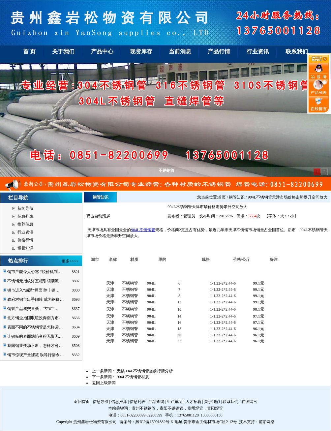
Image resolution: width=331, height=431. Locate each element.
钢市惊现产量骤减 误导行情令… (35, 355)
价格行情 (25, 240)
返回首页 (82, 401)
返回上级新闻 (104, 383)
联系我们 (230, 401)
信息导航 (100, 401)
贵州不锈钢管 (144, 408)
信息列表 (25, 216)
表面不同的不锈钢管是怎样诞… (35, 327)
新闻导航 (25, 208)
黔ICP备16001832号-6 (154, 421)
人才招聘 (193, 401)
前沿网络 (267, 421)
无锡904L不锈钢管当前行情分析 (144, 371)
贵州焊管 (195, 408)
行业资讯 (25, 232)
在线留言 (249, 401)
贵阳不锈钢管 (171, 408)
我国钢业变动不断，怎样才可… (35, 345)
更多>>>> (70, 261)
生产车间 (175, 401)
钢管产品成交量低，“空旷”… (32, 308)
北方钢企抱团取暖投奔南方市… (35, 318)
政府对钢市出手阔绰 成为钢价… (35, 299)
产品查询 (156, 401)
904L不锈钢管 (143, 230)
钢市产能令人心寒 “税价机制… (34, 271)
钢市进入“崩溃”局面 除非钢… (33, 290)
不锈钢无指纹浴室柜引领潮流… (35, 281)
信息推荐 (119, 401)
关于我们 (212, 401)
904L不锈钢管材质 (133, 377)
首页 (222, 197)
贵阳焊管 (215, 408)
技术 (243, 421)
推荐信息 (25, 224)
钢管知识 (25, 248)
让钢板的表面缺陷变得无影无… (35, 336)
